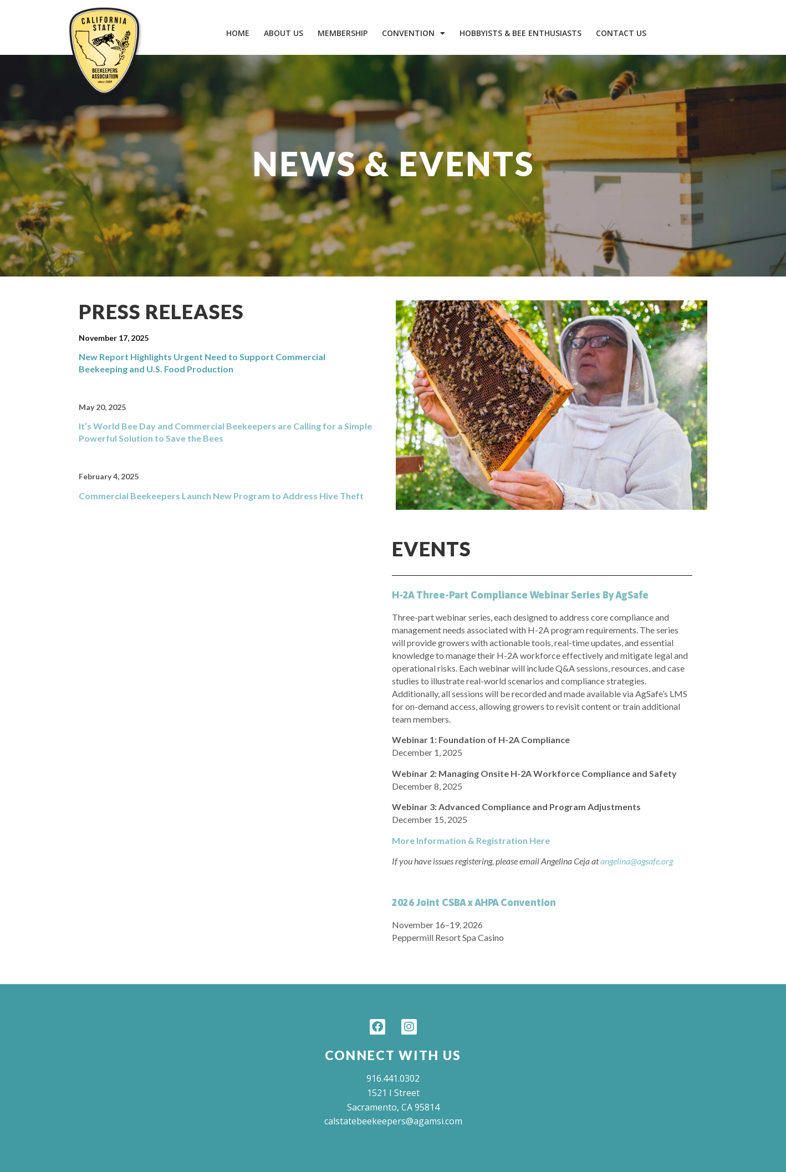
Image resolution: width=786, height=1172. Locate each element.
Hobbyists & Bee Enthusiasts (520, 33)
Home (237, 33)
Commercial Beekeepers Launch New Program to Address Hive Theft (221, 495)
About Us (283, 33)
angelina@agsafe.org (636, 861)
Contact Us (621, 33)
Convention (413, 33)
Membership (343, 33)
